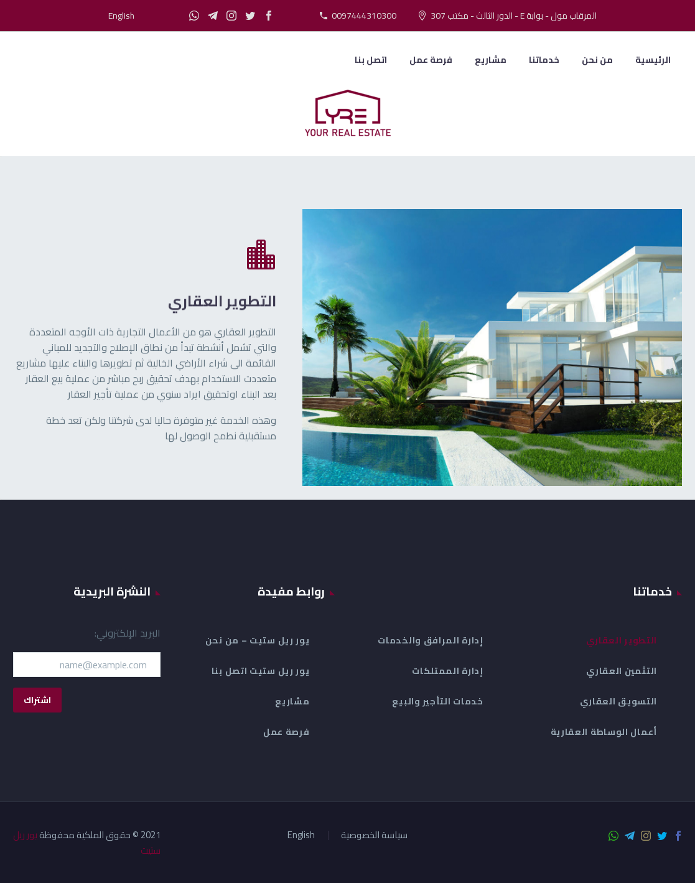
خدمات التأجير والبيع (437, 701)
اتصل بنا (371, 60)
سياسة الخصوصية (374, 835)
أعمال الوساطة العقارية (604, 732)
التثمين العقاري (621, 671)
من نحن (597, 60)
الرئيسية (653, 60)
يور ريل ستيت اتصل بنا (261, 671)
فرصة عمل (430, 60)
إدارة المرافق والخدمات (430, 640)
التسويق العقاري (619, 701)
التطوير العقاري (622, 640)
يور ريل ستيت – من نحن (257, 640)
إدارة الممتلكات (447, 671)
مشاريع (490, 60)
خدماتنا (544, 60)
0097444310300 (364, 15)
